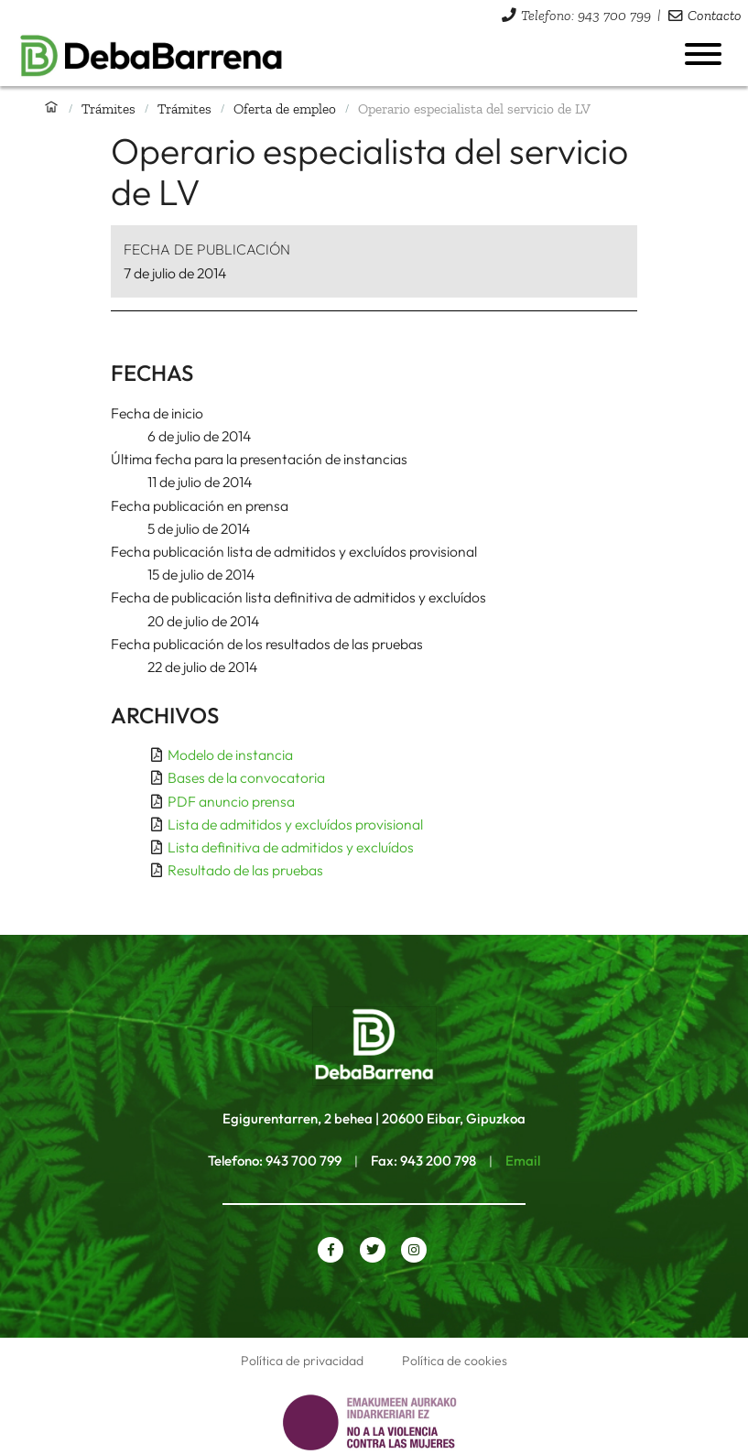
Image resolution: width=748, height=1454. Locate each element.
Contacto (715, 15)
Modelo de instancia (230, 754)
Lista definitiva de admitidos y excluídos (291, 847)
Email (522, 1160)
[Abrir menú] (703, 54)
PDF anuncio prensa (231, 801)
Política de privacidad (302, 1360)
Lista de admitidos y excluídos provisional (295, 824)
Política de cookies (454, 1360)
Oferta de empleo (284, 108)
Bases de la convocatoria (246, 777)
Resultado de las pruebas (245, 870)
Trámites (108, 108)
